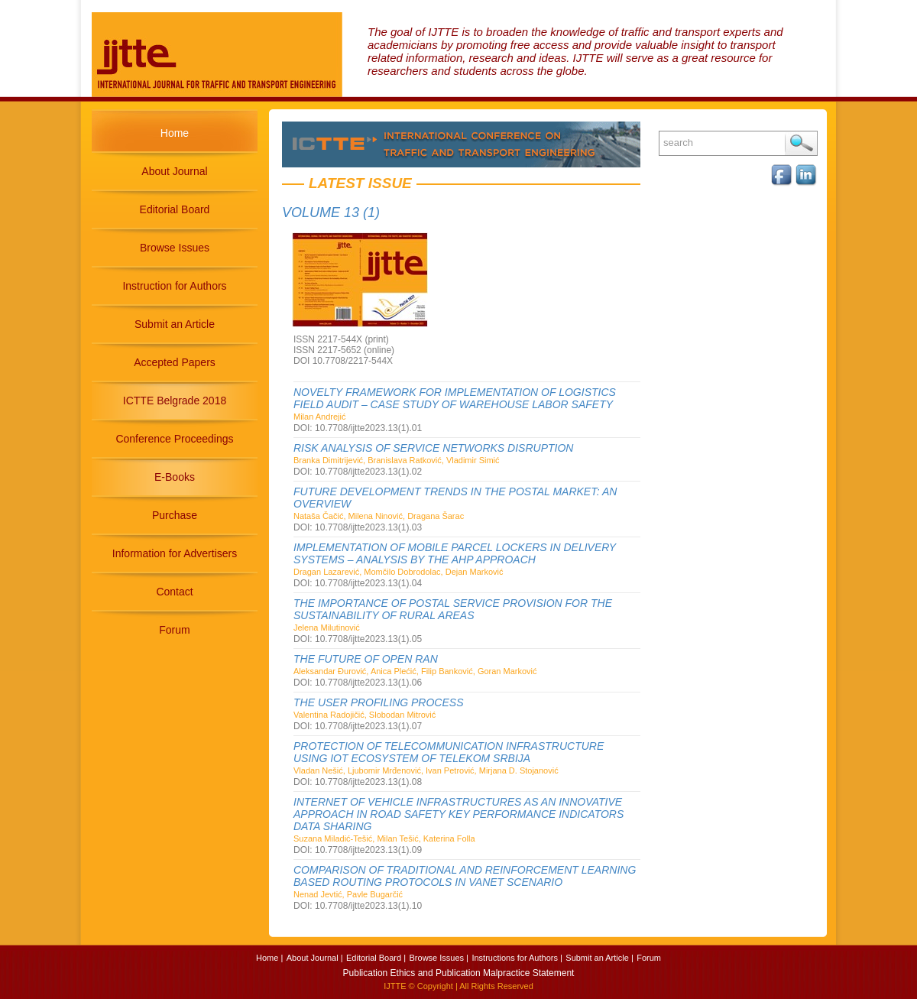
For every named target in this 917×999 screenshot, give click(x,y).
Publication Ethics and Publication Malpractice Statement (459, 973)
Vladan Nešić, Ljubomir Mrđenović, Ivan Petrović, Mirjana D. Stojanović (426, 770)
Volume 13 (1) (331, 212)
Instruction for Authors (174, 286)
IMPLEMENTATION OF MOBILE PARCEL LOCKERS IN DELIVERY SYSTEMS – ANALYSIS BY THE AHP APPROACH (454, 553)
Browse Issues (174, 248)
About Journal (174, 171)
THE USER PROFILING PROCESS (378, 702)
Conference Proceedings (174, 439)
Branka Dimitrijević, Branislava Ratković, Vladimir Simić (396, 460)
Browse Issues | (439, 957)
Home (174, 133)
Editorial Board (175, 209)
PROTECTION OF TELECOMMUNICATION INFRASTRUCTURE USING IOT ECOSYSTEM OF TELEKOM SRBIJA (448, 752)
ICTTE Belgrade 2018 (174, 400)
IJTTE (395, 986)
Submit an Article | (599, 957)
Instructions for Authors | (516, 957)
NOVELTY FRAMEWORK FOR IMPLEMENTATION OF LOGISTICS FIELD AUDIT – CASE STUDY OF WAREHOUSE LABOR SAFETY (454, 398)
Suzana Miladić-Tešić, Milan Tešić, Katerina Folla (384, 838)
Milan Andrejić (319, 416)
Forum (174, 630)
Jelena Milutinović (326, 627)
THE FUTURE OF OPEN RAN (365, 659)
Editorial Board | (376, 957)
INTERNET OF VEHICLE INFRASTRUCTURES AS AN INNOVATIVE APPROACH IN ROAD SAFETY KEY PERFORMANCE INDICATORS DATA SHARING (458, 814)
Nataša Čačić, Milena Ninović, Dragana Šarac (378, 516)
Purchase (174, 515)
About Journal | (315, 957)
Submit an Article (174, 324)
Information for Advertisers (174, 553)
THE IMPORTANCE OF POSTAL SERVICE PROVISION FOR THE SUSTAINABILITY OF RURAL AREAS (452, 609)
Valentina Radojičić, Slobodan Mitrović (364, 714)
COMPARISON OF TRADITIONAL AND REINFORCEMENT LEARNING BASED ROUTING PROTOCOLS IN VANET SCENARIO (464, 876)
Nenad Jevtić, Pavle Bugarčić (348, 894)
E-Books (174, 477)
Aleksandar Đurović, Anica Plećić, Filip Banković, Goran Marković (415, 671)
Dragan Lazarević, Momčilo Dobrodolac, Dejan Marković (398, 571)
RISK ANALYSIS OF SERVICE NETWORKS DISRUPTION (433, 448)
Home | (269, 957)
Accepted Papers (174, 362)
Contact (174, 591)
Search (801, 143)
